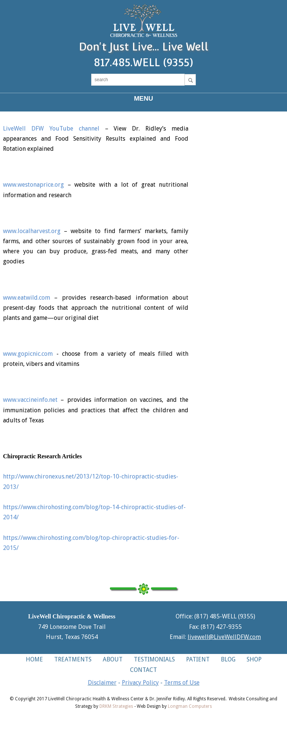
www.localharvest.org (32, 231)
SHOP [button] (254, 659)
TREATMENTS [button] (73, 659)
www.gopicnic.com (28, 353)
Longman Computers (190, 706)
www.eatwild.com (26, 297)
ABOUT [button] (113, 659)
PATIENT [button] (198, 659)
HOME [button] (34, 659)
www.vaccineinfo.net (30, 399)
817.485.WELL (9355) (143, 62)
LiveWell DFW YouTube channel (51, 128)
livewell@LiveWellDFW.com (224, 636)
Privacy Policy (140, 682)
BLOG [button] (228, 659)
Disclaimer (102, 682)
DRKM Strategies (116, 706)
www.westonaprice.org (33, 184)
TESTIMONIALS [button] (154, 659)
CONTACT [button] (143, 669)
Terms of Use (182, 682)
